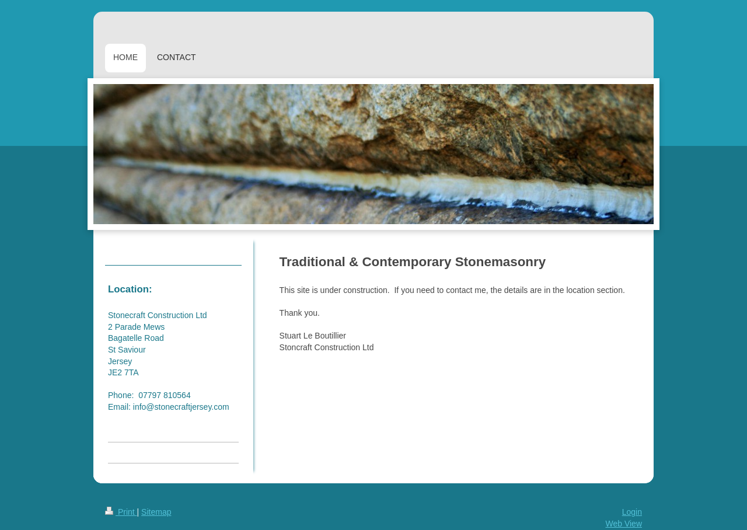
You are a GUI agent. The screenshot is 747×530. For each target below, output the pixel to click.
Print (121, 512)
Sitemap (156, 512)
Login (632, 512)
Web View (623, 523)
